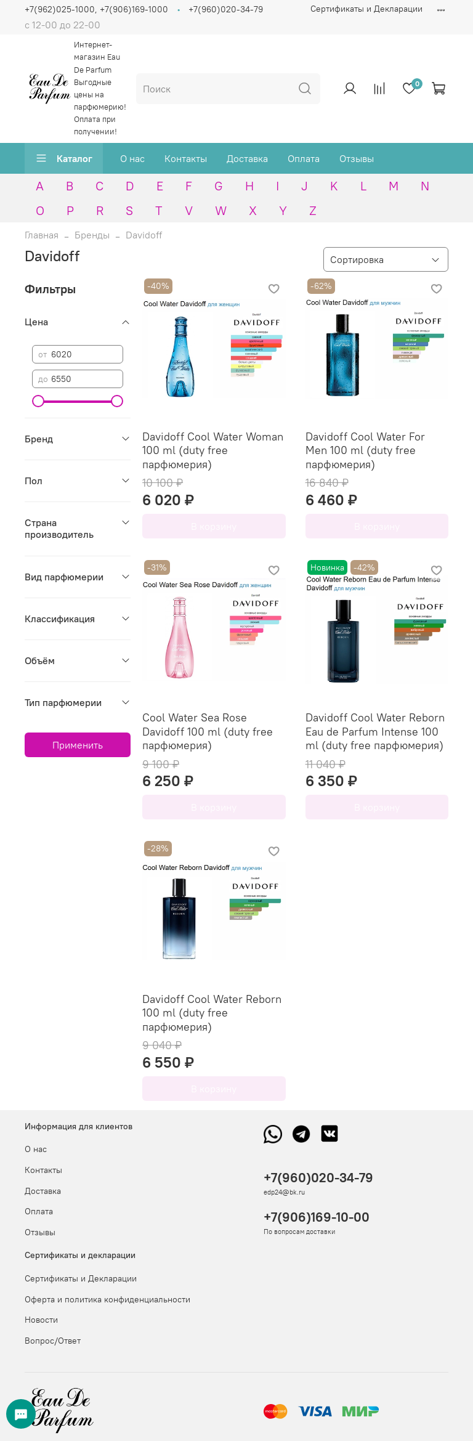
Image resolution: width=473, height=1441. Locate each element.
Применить (77, 745)
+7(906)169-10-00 (317, 1217)
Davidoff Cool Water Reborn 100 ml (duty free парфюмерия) (211, 1013)
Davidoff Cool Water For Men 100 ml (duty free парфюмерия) (365, 450)
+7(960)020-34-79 (225, 9)
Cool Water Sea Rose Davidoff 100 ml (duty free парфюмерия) (207, 731)
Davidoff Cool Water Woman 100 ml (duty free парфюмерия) (212, 450)
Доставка (247, 158)
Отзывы (356, 158)
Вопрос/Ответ (53, 1340)
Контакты (185, 158)
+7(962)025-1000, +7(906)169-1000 (96, 9)
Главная (42, 235)
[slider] (38, 401)
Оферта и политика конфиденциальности (107, 1299)
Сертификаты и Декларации (366, 8)
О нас (132, 158)
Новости (41, 1319)
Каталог (63, 158)
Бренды (92, 235)
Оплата (304, 158)
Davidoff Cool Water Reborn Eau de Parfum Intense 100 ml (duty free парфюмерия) (375, 731)
